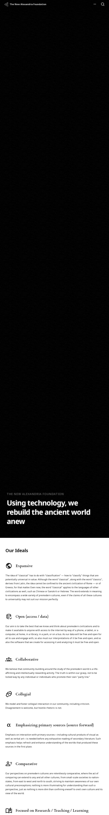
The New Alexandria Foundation (28, 4)
